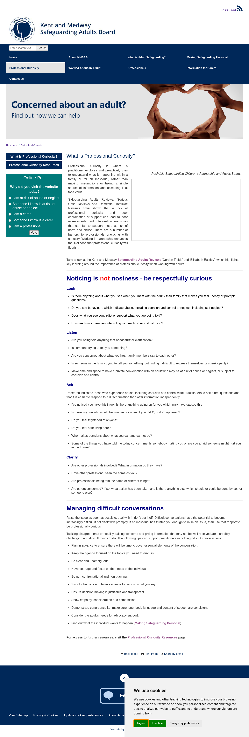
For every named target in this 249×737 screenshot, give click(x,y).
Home (13, 57)
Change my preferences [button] (184, 723)
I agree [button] (141, 723)
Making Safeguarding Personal (207, 57)
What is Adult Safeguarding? (147, 57)
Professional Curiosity (24, 68)
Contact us (16, 78)
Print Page (151, 653)
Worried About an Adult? (84, 68)
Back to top (131, 653)
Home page (11, 145)
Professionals (137, 68)
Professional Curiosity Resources (34, 165)
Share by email (173, 653)
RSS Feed (232, 10)
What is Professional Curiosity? (34, 156)
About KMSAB (78, 57)
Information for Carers (201, 68)
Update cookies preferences (83, 715)
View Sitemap (18, 715)
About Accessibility (121, 715)
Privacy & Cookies (46, 715)
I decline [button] (157, 723)
